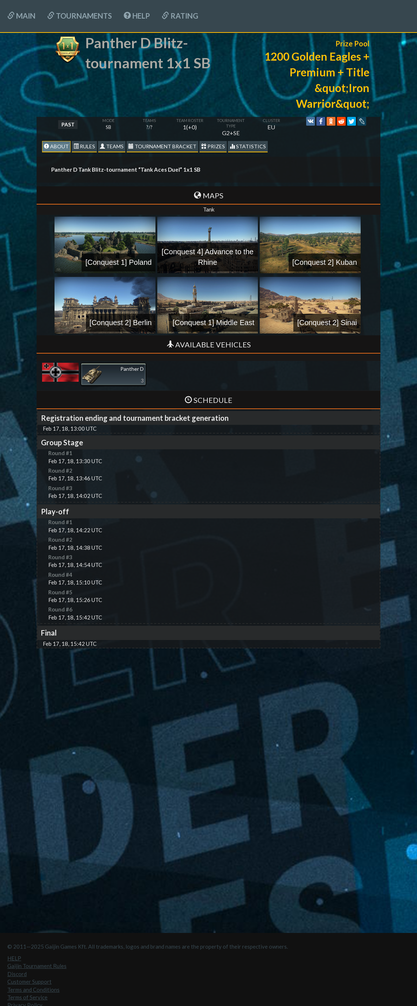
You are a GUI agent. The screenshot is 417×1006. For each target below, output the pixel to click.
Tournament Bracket (162, 146)
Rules (84, 146)
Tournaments (79, 15)
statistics (248, 146)
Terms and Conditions (33, 989)
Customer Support (29, 981)
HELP (137, 15)
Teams (112, 146)
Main (21, 15)
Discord (17, 974)
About (56, 146)
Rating (180, 15)
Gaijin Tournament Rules (37, 966)
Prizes (213, 146)
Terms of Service (27, 997)
